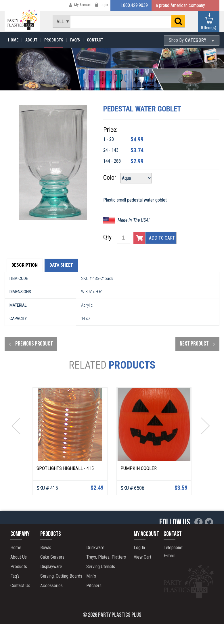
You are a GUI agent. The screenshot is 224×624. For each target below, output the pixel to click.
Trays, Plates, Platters (105, 557)
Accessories (51, 585)
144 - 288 (116, 161)
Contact (95, 40)
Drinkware (95, 547)
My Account (83, 5)
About (31, 40)
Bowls (45, 547)
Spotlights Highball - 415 (65, 469)
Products (53, 40)
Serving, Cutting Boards (61, 576)
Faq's (75, 40)
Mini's (90, 576)
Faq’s (15, 576)
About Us (19, 557)
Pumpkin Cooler (138, 469)
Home (13, 40)
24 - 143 (115, 150)
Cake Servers (52, 557)
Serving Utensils (100, 566)
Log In (140, 547)
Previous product (34, 345)
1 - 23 (113, 139)
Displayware (51, 566)
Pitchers (93, 585)
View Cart (143, 557)
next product (194, 345)
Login (104, 5)
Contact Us (21, 585)
